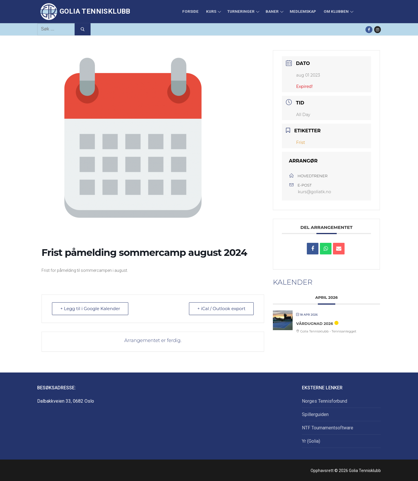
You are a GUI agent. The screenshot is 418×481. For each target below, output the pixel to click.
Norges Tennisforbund (324, 401)
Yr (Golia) (311, 441)
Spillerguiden (315, 414)
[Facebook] (368, 29)
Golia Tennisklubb (95, 11)
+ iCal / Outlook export (221, 308)
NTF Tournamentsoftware (327, 428)
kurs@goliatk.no (314, 191)
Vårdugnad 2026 (314, 323)
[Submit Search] (83, 29)
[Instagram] (377, 29)
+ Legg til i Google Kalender (90, 308)
